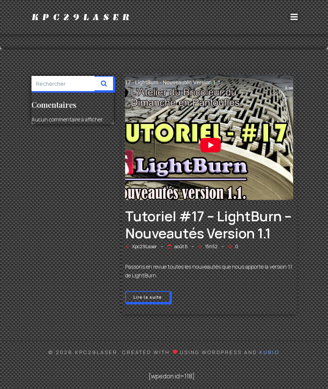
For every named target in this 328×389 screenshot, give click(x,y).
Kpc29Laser (141, 246)
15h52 (208, 246)
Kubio (269, 352)
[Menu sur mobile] (294, 17)
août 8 (177, 246)
